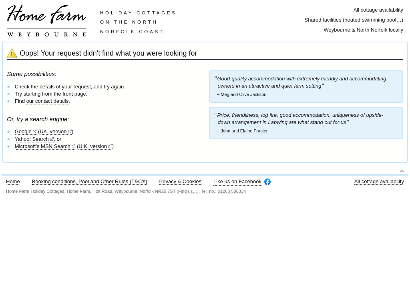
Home (13, 181)
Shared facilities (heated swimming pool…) (354, 20)
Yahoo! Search (32, 139)
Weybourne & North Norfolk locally (363, 30)
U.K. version (92, 146)
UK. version (53, 131)
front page (74, 94)
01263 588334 (232, 191)
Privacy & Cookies (180, 181)
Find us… (187, 191)
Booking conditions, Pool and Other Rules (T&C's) (89, 181)
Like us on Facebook (237, 181)
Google (23, 131)
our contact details (47, 101)
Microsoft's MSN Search (42, 146)
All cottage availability (378, 10)
